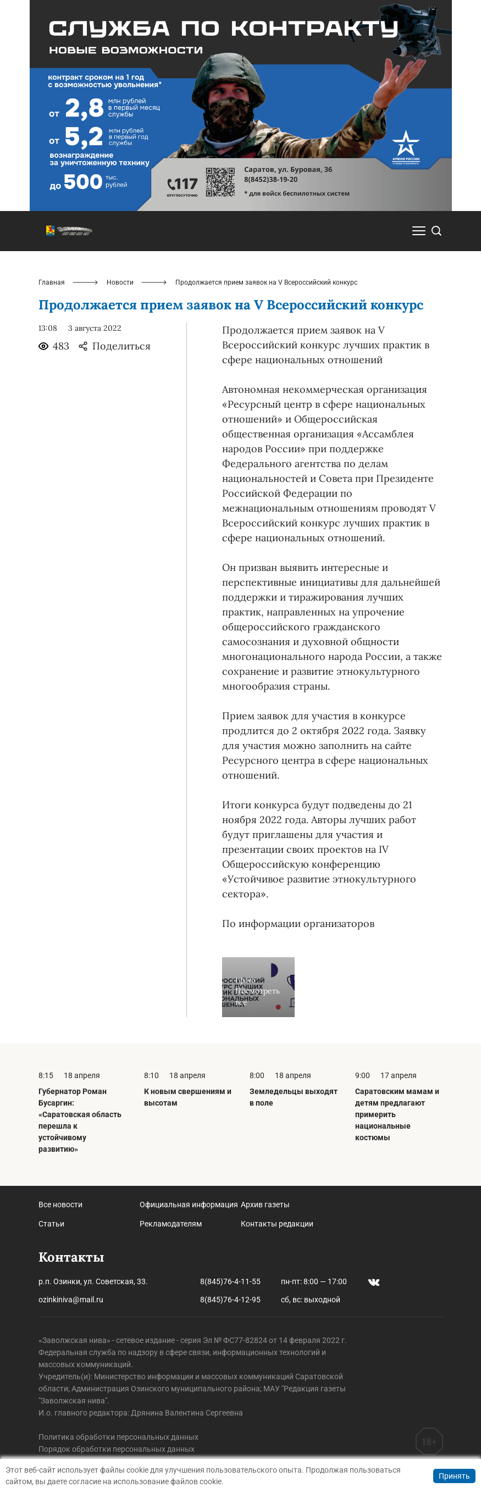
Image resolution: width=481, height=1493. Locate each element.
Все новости (60, 1204)
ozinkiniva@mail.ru (70, 1299)
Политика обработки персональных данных (118, 1437)
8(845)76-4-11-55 (230, 1281)
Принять (454, 1476)
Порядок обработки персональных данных (116, 1449)
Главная (51, 282)
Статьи (51, 1223)
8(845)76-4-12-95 (230, 1299)
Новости (120, 282)
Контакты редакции (277, 1223)
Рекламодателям (171, 1223)
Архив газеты (265, 1204)
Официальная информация (189, 1204)
